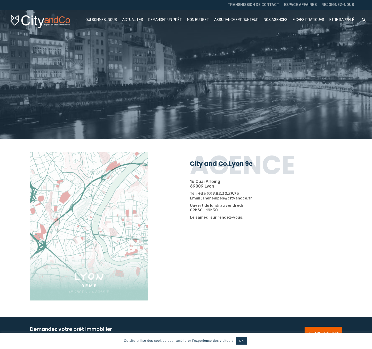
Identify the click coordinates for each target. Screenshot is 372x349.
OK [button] (241, 340)
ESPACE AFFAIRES (300, 5)
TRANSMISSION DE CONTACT (253, 5)
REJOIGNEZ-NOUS (337, 5)
